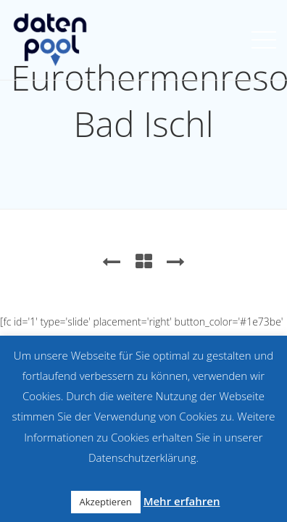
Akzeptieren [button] (106, 501)
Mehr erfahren (182, 501)
